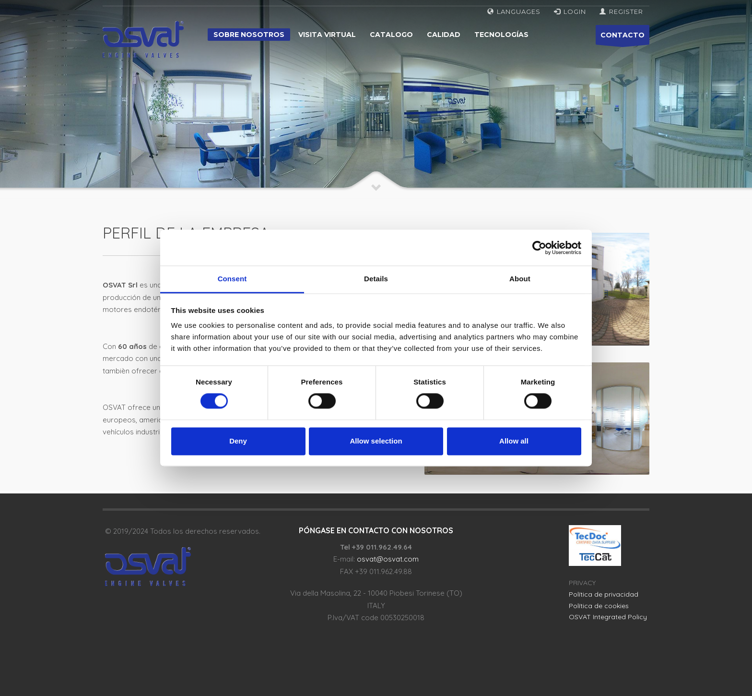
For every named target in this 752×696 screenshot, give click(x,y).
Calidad (443, 34)
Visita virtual (327, 34)
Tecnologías (501, 34)
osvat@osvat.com (388, 559)
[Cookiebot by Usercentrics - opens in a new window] (539, 247)
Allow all (514, 441)
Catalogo (391, 34)
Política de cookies (599, 605)
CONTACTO (622, 38)
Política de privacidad (603, 594)
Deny (238, 441)
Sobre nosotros (248, 34)
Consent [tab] (232, 279)
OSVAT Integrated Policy (608, 616)
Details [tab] (376, 279)
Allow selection (376, 441)
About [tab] (519, 279)
